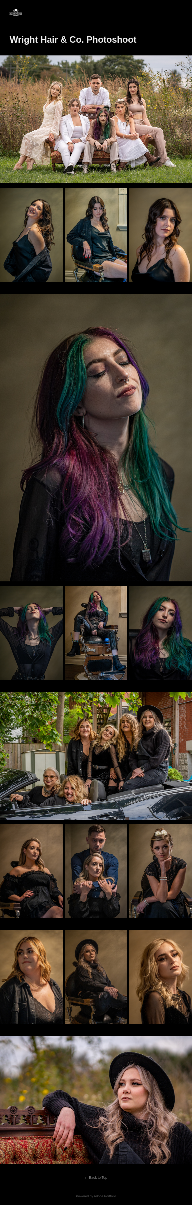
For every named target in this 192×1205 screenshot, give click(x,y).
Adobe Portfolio (105, 1196)
